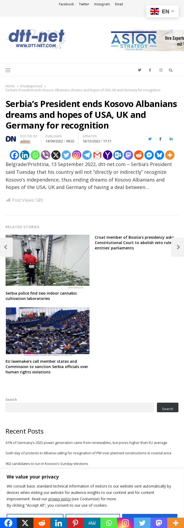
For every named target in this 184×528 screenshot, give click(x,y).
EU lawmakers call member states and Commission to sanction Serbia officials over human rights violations (47, 366)
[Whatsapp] (35, 155)
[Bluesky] (159, 155)
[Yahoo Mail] (107, 155)
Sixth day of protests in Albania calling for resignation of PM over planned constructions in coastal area (88, 453)
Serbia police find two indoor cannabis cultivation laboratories (41, 296)
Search (11, 399)
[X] (56, 155)
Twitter (84, 4)
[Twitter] (66, 155)
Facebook (66, 4)
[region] (92, 498)
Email (119, 4)
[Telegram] (87, 155)
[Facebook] (14, 155)
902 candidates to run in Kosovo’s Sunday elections (47, 463)
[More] (169, 155)
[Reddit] (138, 155)
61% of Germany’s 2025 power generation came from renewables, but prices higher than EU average (86, 442)
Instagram (102, 4)
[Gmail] (97, 155)
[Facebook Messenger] (149, 155)
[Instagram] (76, 155)
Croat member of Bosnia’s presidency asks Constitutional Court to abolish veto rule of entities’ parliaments (136, 242)
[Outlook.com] (118, 155)
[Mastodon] (128, 155)
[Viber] (45, 155)
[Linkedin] (24, 155)
